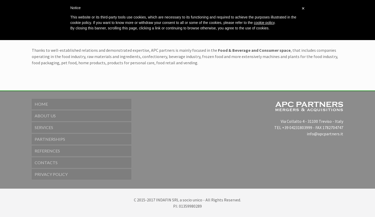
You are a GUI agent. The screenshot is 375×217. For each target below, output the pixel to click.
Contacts (46, 162)
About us (45, 115)
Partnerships (50, 139)
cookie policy (264, 23)
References (47, 150)
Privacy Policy (51, 174)
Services (44, 127)
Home (41, 103)
